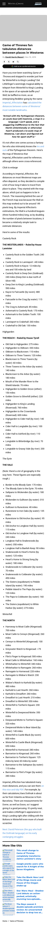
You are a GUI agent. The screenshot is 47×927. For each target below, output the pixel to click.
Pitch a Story (34, 879)
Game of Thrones (16, 853)
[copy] (18, 61)
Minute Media (14, 908)
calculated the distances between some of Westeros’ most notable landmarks (22, 106)
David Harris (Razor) (14, 57)
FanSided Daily (9, 879)
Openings (33, 870)
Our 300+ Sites (35, 875)
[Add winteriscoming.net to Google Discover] (23, 66)
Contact (6, 875)
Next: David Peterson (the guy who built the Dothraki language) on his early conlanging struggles (22, 833)
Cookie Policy (8, 889)
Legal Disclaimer (36, 889)
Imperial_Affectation (13, 102)
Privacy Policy (9, 884)
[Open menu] (4, 3)
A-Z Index (33, 893)
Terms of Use (35, 884)
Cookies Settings (23, 31)
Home (5, 853)
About (5, 870)
